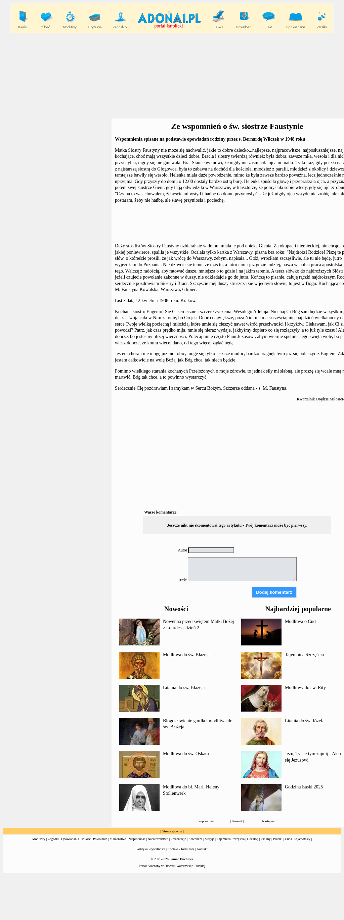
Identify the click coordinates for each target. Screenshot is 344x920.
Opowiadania (70, 839)
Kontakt (202, 849)
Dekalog (252, 839)
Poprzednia (206, 821)
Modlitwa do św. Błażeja (186, 654)
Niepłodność (136, 839)
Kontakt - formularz (181, 849)
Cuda (288, 839)
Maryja (210, 839)
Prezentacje (178, 839)
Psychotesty (302, 839)
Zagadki (53, 839)
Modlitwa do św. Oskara (186, 753)
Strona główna (172, 831)
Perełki (278, 839)
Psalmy (265, 839)
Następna (268, 821)
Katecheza (195, 839)
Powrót (237, 821)
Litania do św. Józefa (305, 720)
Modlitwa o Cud (300, 621)
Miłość (86, 839)
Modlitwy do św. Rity (305, 687)
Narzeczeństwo (158, 839)
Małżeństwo (118, 839)
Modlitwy (38, 839)
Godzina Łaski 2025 (304, 786)
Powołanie (100, 839)
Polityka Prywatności (150, 849)
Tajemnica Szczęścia (304, 654)
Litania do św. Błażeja (184, 687)
